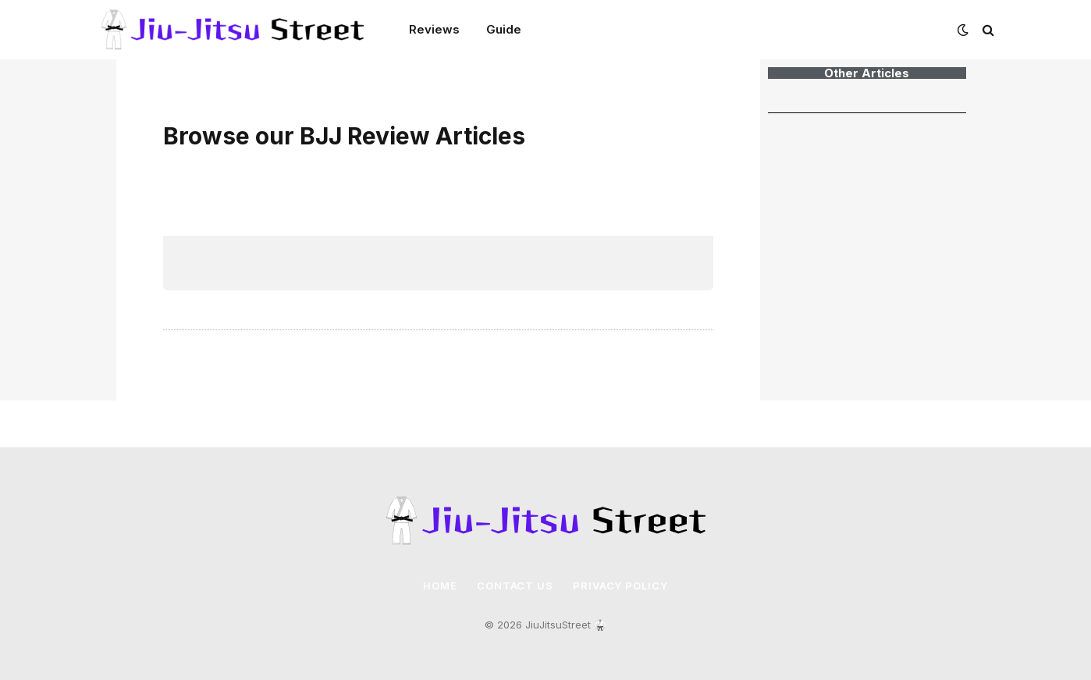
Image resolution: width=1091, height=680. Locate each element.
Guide (503, 29)
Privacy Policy (620, 585)
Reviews (434, 29)
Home (440, 585)
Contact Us (515, 585)
